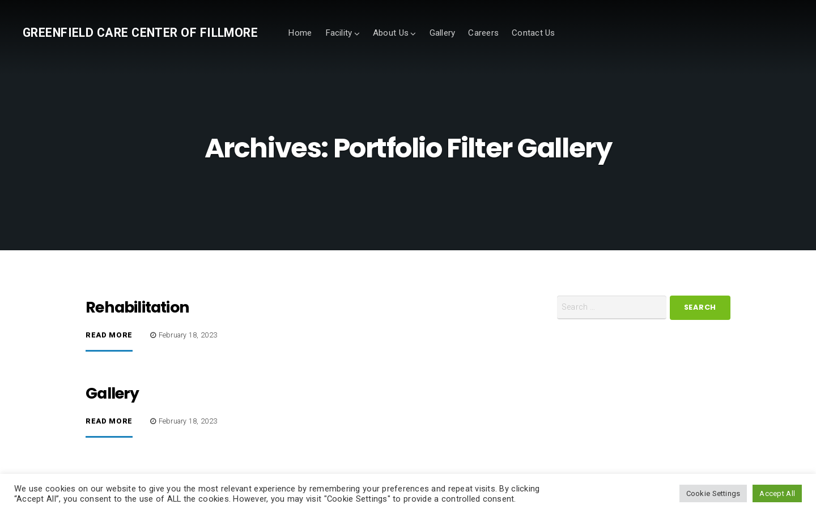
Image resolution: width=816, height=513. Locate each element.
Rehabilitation (137, 307)
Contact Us (533, 33)
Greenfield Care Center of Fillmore (140, 32)
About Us (391, 33)
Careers (483, 33)
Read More (109, 335)
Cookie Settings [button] (713, 493)
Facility (338, 33)
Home (300, 33)
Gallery (443, 33)
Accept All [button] (777, 493)
